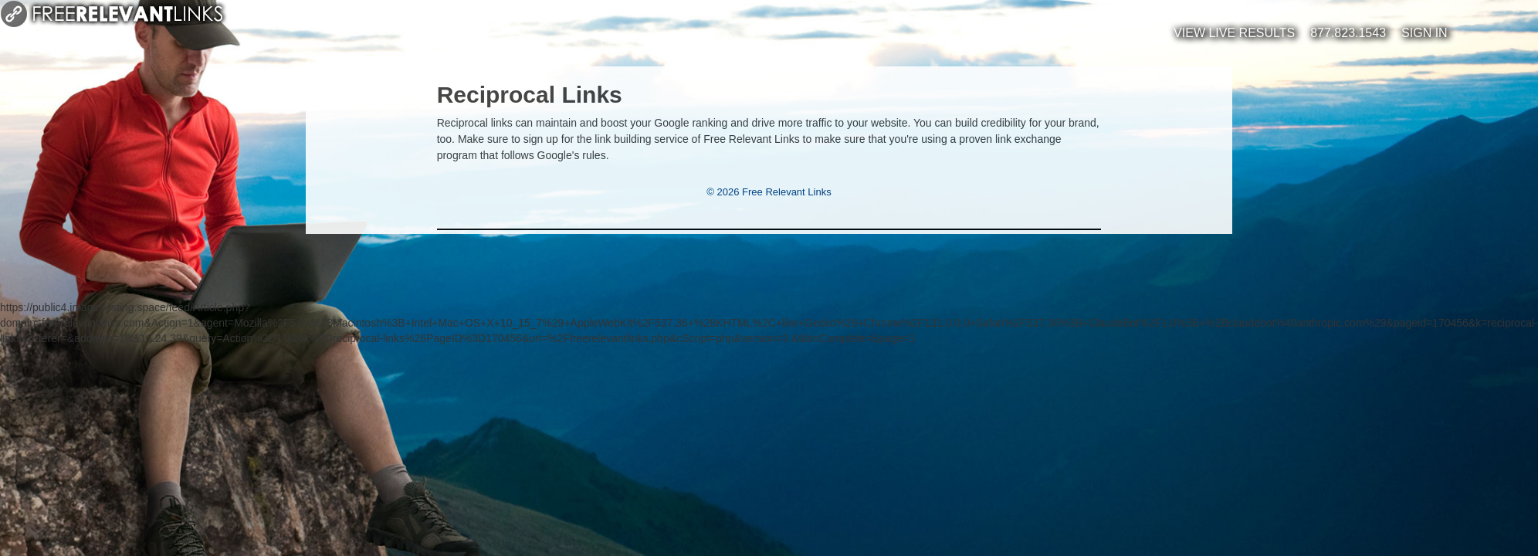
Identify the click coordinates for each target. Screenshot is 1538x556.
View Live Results (1234, 32)
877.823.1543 (1348, 32)
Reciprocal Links (529, 94)
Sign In (1424, 32)
